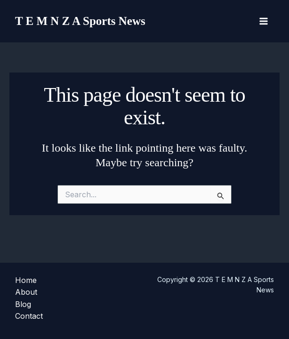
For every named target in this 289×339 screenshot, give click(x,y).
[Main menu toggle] (263, 21)
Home (26, 280)
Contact (29, 316)
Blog (23, 304)
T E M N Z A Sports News (80, 21)
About (26, 292)
